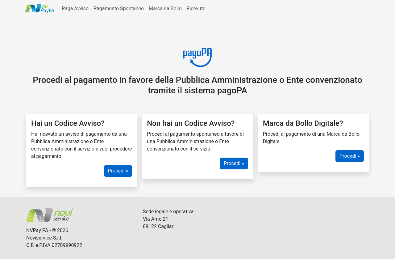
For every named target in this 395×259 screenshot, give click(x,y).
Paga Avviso (75, 8)
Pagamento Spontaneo (119, 8)
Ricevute (196, 8)
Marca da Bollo (165, 8)
